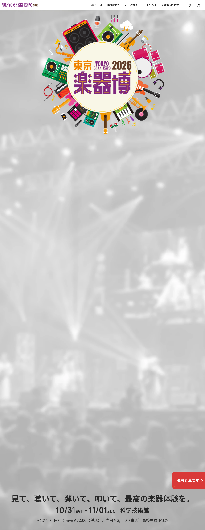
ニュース (96, 5)
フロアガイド (132, 5)
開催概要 (113, 5)
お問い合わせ (170, 5)
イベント (151, 5)
